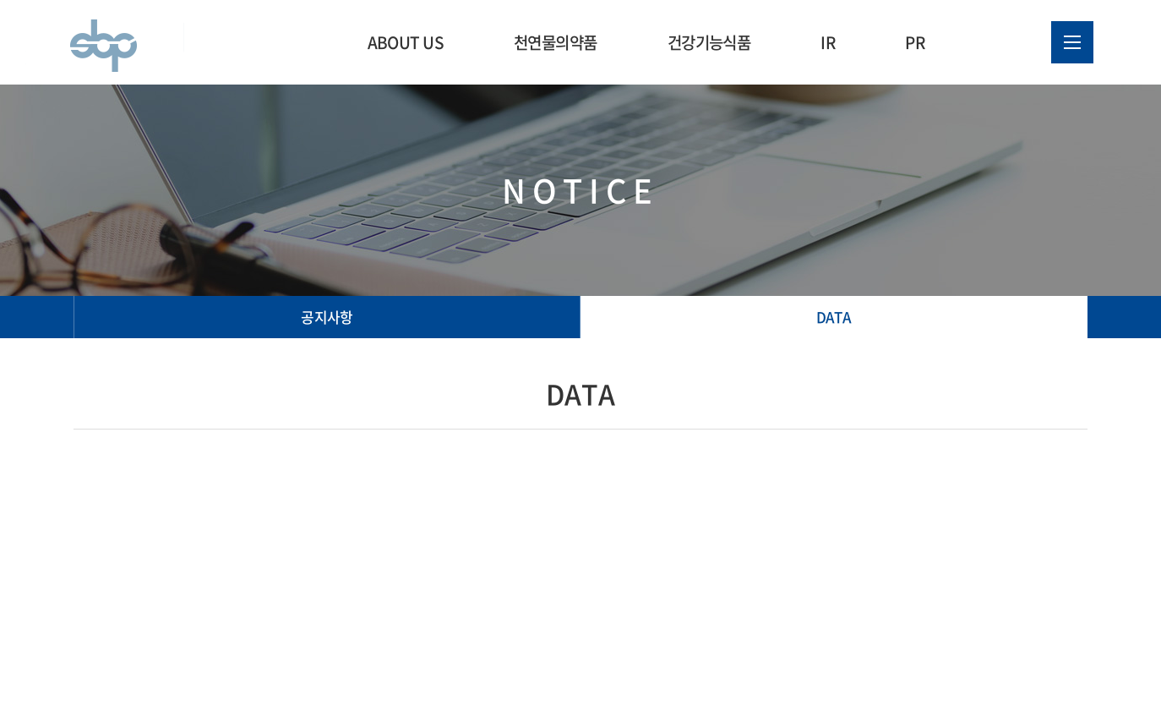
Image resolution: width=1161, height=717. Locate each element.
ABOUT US (406, 42)
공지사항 (327, 316)
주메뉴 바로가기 (0, 0)
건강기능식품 (709, 42)
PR (914, 42)
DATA (834, 316)
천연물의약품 (555, 42)
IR (827, 42)
